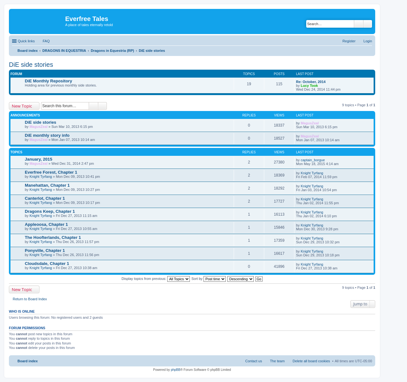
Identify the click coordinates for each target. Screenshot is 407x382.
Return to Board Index (30, 299)
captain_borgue (313, 160)
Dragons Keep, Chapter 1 (50, 211)
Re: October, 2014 (311, 82)
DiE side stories (31, 64)
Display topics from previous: (155, 279)
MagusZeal (39, 126)
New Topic (22, 106)
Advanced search (367, 24)
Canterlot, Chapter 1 (45, 198)
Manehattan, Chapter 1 (47, 185)
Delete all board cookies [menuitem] (311, 361)
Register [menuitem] (348, 41)
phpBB (175, 370)
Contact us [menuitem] (253, 361)
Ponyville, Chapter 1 (45, 250)
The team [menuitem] (277, 361)
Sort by (208, 279)
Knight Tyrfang (41, 176)
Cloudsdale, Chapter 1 (47, 263)
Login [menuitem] (367, 41)
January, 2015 (38, 159)
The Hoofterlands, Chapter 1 (53, 237)
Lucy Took (309, 85)
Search (358, 24)
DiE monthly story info (47, 135)
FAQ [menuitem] (46, 41)
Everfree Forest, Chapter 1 (51, 172)
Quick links (26, 41)
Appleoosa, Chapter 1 (46, 224)
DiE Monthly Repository (48, 81)
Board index (27, 361)
